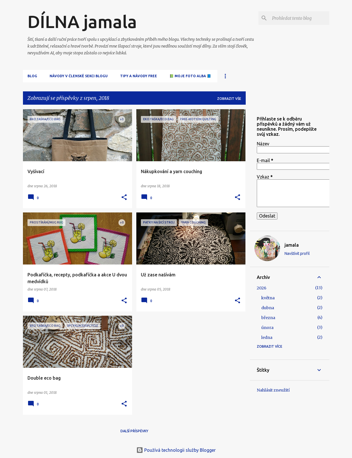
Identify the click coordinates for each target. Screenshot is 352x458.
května (268, 297)
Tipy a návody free (138, 76)
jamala (292, 245)
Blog (32, 76)
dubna (267, 307)
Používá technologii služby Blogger (176, 450)
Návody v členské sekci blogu (79, 76)
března (268, 317)
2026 (261, 288)
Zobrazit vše (229, 98)
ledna (266, 337)
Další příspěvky (134, 431)
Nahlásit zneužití (273, 390)
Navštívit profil (297, 253)
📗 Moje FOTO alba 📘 (190, 76)
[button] (124, 197)
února (267, 327)
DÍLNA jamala (82, 21)
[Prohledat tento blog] (299, 18)
